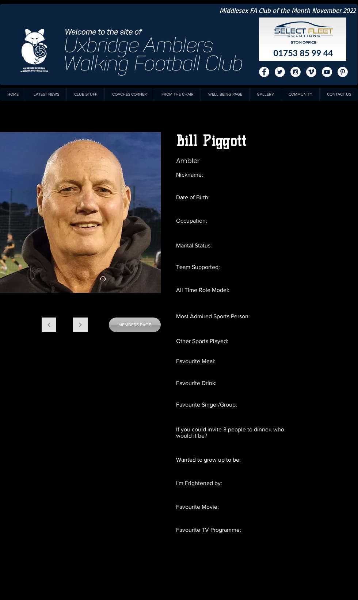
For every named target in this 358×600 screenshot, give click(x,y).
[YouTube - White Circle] (327, 72)
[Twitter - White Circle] (280, 72)
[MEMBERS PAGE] (135, 325)
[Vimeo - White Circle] (311, 72)
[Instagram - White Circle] (295, 72)
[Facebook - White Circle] (264, 72)
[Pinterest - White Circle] (343, 72)
